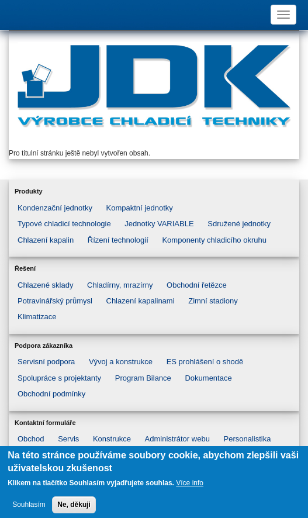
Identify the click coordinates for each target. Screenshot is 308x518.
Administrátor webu (177, 438)
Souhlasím (29, 509)
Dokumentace (208, 378)
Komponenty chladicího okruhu (214, 240)
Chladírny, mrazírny (120, 285)
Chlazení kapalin (46, 240)
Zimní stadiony (213, 300)
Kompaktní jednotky (139, 207)
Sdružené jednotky (239, 223)
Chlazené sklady (45, 285)
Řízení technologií (118, 240)
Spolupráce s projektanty (59, 378)
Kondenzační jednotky (55, 207)
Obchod (31, 438)
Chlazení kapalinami (140, 300)
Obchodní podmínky (51, 393)
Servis (68, 438)
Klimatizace (37, 316)
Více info (189, 488)
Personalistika (247, 438)
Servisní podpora (46, 361)
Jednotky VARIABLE (158, 223)
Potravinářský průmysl (55, 300)
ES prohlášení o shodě (205, 361)
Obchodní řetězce (197, 285)
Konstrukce (112, 438)
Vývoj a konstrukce (121, 361)
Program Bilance (143, 378)
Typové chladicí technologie (64, 223)
